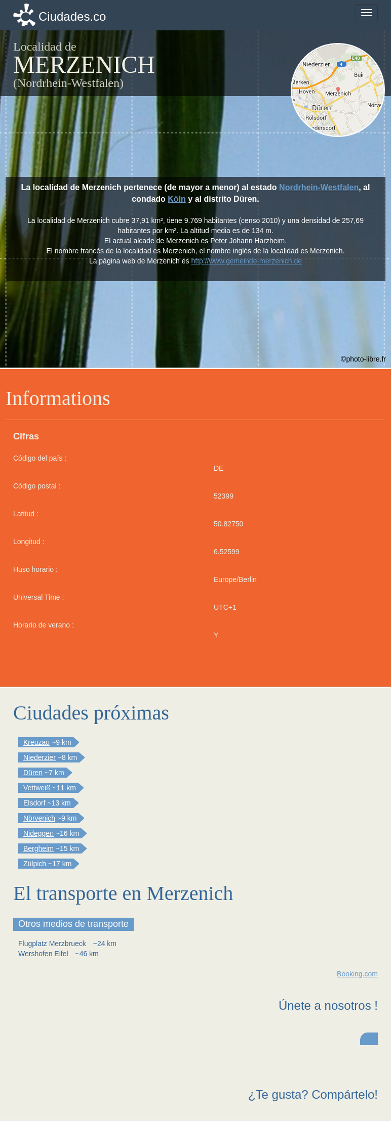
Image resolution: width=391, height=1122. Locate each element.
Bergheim (38, 848)
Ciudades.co (72, 16)
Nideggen (38, 833)
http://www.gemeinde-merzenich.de (246, 261)
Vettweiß (37, 788)
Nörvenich (39, 818)
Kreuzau (36, 742)
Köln (177, 199)
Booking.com (357, 974)
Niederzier (39, 757)
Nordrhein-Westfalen (319, 187)
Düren (33, 773)
